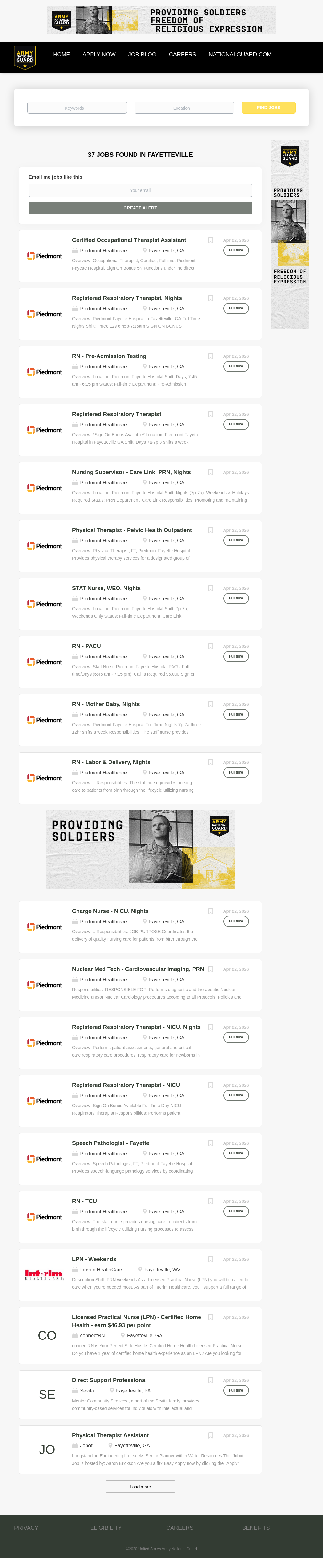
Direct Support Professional (109, 1380)
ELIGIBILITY (106, 1528)
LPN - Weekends (94, 1259)
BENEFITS (256, 1528)
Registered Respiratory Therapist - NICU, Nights (136, 1027)
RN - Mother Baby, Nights (106, 704)
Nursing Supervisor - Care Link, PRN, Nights (131, 472)
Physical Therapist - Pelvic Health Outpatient (132, 530)
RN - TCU (84, 1201)
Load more (140, 1486)
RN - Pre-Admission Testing (109, 356)
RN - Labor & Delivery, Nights (111, 762)
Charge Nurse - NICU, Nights (110, 911)
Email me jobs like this (55, 177)
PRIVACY (26, 1528)
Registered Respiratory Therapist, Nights (127, 298)
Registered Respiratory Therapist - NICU (126, 1085)
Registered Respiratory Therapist (116, 414)
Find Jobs (269, 107)
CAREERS (179, 1528)
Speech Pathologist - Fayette (110, 1143)
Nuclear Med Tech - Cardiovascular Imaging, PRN (138, 969)
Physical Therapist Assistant (110, 1435)
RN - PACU (86, 646)
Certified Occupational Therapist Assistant (129, 240)
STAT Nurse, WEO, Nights (106, 588)
